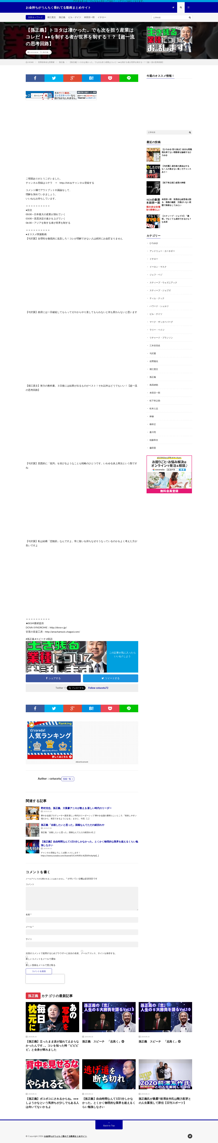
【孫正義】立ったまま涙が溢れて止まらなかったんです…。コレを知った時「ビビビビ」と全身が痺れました (52, 1045)
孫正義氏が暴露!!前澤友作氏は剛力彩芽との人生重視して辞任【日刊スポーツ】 (165, 1100)
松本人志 (154, 408)
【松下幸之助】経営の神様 (173, 182)
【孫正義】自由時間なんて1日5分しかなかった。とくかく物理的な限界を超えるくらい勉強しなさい (108, 1102)
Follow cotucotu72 (98, 687)
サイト (29, 939)
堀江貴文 (51, 17)
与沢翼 (153, 353)
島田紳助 (154, 385)
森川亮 (153, 432)
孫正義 (62, 17)
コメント (30, 884)
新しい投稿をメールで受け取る (40, 965)
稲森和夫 (154, 440)
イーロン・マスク (158, 266)
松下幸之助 (155, 400)
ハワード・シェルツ (159, 306)
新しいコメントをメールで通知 (40, 959)
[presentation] (45, 978)
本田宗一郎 (89, 17)
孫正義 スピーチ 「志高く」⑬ (103, 1041)
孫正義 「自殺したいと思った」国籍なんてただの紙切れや (72, 824)
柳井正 (153, 424)
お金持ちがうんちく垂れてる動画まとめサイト (65, 1136)
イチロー (102, 17)
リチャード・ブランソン (161, 337)
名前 (28, 914)
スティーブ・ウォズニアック (163, 282)
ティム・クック (157, 298)
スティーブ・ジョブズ (160, 290)
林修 (152, 416)
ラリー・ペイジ (157, 329)
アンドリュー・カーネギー (162, 251)
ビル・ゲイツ (74, 17)
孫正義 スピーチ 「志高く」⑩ (160, 1041)
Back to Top (109, 1125)
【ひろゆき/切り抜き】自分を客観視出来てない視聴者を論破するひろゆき (177, 152)
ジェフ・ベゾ (156, 274)
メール (30, 927)
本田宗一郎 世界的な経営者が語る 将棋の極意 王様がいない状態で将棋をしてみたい (176, 202)
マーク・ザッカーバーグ (161, 322)
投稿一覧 (67, 779)
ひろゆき (154, 243)
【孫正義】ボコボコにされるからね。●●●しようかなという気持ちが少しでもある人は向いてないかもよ (52, 1102)
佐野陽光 (154, 361)
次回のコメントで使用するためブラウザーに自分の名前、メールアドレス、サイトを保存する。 (71, 953)
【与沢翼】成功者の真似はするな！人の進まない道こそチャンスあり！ (176, 169)
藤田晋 (153, 448)
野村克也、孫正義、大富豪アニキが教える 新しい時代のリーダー (76, 808)
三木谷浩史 (155, 345)
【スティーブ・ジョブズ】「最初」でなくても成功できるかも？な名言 (176, 219)
